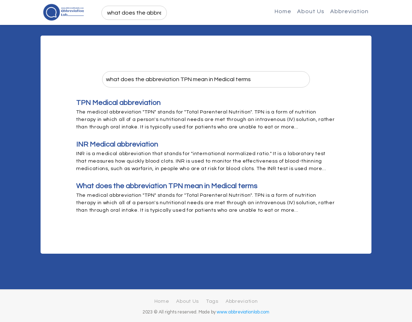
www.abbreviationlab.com (243, 312)
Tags (212, 301)
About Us (310, 11)
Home (283, 11)
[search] (134, 13)
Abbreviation (349, 11)
